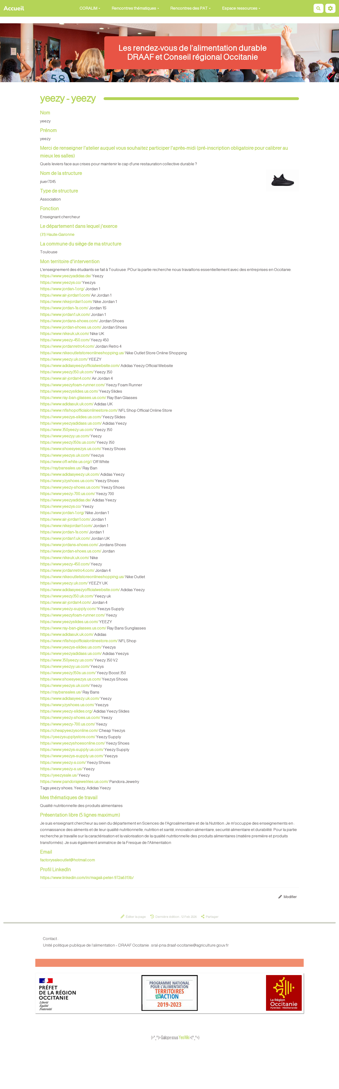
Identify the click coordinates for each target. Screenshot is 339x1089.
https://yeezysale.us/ (59, 775)
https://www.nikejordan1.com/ (66, 301)
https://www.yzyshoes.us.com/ (67, 481)
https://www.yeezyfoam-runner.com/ (72, 385)
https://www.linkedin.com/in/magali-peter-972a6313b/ (87, 877)
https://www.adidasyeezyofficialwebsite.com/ (80, 365)
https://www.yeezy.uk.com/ (64, 359)
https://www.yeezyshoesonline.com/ (72, 743)
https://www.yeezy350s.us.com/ (68, 442)
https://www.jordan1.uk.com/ (65, 314)
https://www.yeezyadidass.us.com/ (71, 423)
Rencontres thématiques (135, 8)
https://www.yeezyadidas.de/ (65, 276)
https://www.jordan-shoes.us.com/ (70, 327)
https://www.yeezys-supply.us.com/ (72, 749)
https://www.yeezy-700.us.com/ (67, 494)
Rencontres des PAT (190, 8)
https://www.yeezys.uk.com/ (65, 455)
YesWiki (192, 1038)
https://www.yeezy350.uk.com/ (67, 372)
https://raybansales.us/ (61, 468)
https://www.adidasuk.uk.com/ (66, 404)
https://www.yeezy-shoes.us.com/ (70, 487)
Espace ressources (241, 8)
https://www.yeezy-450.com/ (65, 340)
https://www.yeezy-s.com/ (63, 762)
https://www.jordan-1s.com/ (64, 308)
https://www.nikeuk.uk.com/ (64, 333)
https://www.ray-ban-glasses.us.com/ (73, 397)
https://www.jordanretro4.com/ (67, 346)
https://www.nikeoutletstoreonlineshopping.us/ (82, 353)
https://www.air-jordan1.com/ (65, 295)
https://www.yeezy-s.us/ (61, 769)
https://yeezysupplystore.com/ (67, 737)
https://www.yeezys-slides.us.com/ (71, 417)
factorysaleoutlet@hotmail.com (67, 860)
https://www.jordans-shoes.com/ (69, 321)
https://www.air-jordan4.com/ (65, 378)
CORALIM (90, 8)
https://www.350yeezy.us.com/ (67, 430)
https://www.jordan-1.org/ (62, 289)
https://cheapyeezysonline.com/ (69, 730)
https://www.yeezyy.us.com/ (65, 436)
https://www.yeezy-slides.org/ (66, 711)
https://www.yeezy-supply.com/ (68, 609)
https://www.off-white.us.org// (66, 462)
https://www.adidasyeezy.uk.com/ (70, 474)
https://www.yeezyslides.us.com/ (69, 391)
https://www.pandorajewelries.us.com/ (74, 781)
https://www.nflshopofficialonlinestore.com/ (79, 410)
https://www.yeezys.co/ (60, 282)
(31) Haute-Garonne (57, 234)
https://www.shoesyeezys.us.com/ (70, 449)
